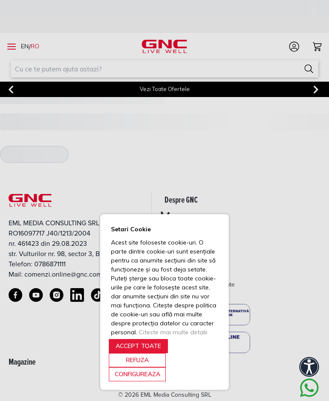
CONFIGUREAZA (137, 374)
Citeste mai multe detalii (173, 332)
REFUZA (137, 360)
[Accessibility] (309, 366)
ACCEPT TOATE (138, 346)
